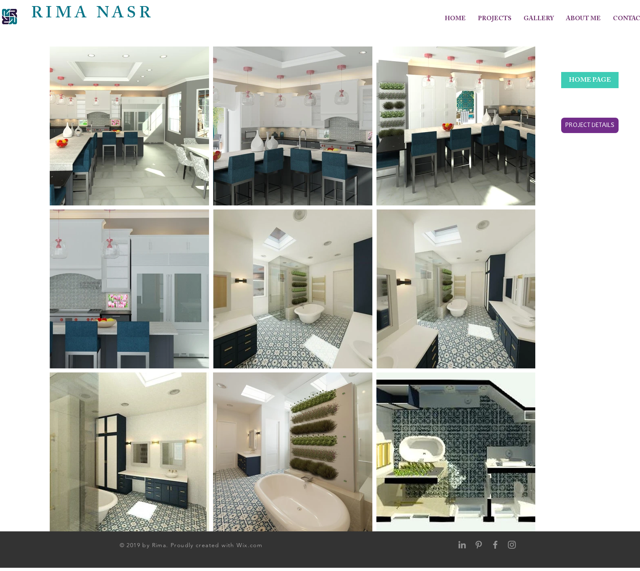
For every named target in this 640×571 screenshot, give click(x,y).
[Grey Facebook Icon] (495, 544)
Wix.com (249, 545)
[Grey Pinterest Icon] (478, 544)
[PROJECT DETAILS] (590, 125)
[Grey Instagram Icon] (512, 544)
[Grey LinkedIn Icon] (462, 544)
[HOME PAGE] (590, 80)
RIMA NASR (92, 14)
